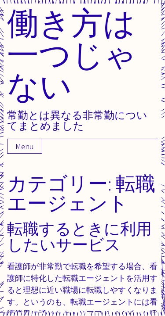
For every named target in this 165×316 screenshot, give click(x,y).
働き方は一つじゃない (71, 54)
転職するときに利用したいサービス (79, 236)
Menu (24, 146)
